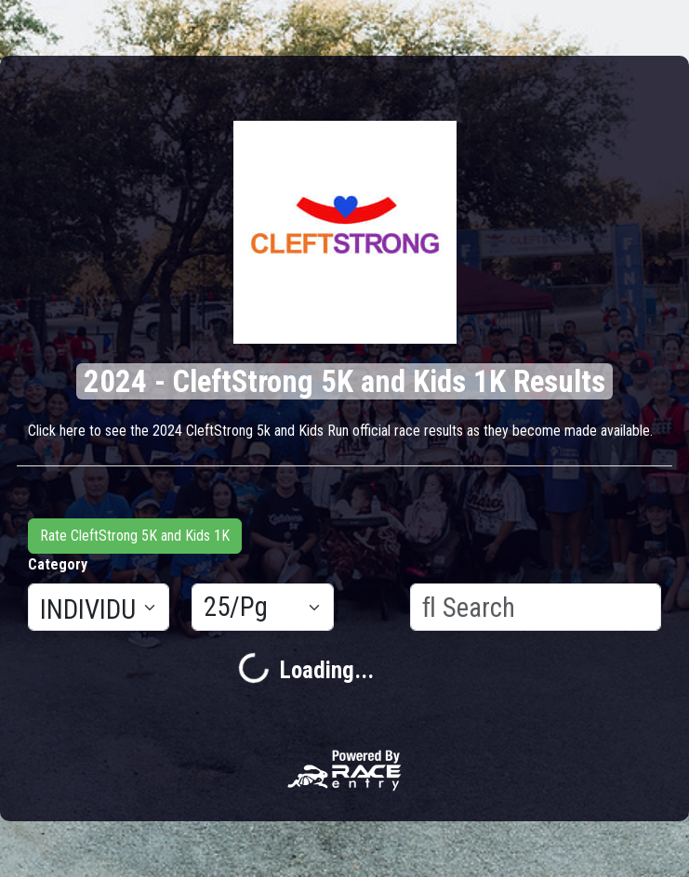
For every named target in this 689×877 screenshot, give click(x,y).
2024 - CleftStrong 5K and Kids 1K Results (344, 381)
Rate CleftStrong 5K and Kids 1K (135, 535)
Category (57, 564)
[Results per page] (262, 607)
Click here (57, 430)
